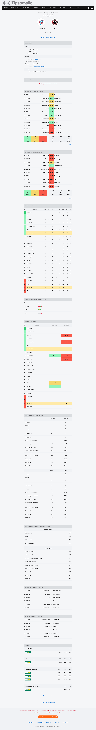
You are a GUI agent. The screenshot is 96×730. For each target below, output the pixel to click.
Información (65, 722)
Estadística (62, 7)
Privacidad (31, 722)
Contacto (56, 722)
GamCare (59, 712)
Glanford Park (37, 59)
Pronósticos (14, 7)
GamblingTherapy (49, 712)
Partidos (6, 7)
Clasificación (52, 7)
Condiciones (40, 722)
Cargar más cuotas (48, 696)
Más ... (70, 144)
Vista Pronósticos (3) (48, 37)
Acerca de (48, 722)
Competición (36, 7)
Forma (77, 7)
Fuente (44, 7)
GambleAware (37, 712)
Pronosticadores (25, 7)
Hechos (70, 7)
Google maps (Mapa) (38, 66)
